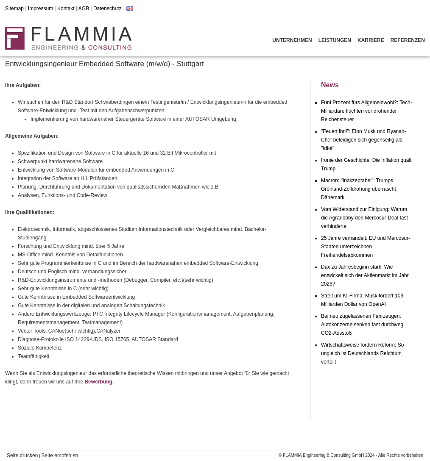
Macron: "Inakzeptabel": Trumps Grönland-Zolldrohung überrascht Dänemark (358, 189)
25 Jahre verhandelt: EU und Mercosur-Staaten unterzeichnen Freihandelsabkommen (365, 246)
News (330, 85)
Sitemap (14, 8)
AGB (83, 8)
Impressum (40, 8)
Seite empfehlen (60, 455)
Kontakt (66, 8)
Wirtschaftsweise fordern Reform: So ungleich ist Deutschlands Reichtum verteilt (362, 353)
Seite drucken (22, 455)
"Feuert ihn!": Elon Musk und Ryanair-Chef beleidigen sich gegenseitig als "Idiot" (363, 139)
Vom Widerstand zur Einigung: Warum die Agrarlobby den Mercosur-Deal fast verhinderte (364, 217)
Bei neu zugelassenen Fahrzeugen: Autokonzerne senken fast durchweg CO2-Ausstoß (362, 324)
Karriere (370, 40)
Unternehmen (292, 40)
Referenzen (408, 40)
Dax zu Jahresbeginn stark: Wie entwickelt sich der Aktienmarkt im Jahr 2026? (365, 275)
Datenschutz (107, 8)
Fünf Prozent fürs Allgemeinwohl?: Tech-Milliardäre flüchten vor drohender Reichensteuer (366, 111)
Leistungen (334, 40)
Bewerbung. (99, 382)
